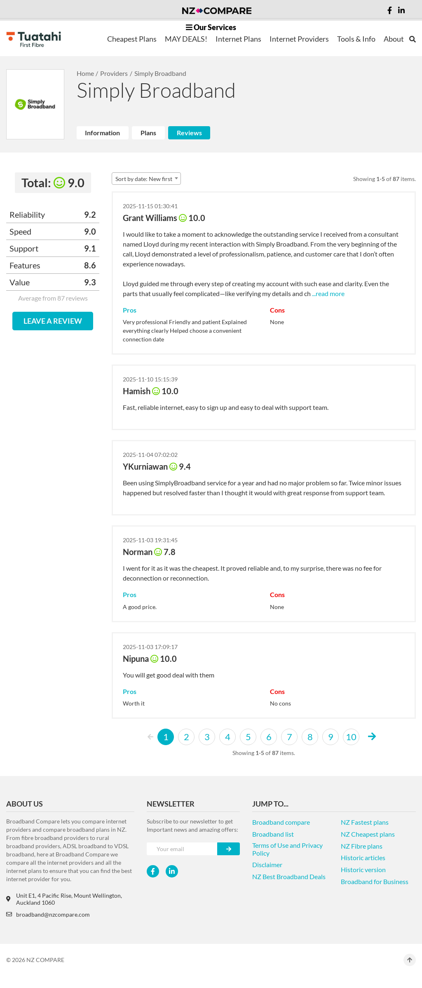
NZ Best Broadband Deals (289, 876)
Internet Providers (299, 38)
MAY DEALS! (186, 38)
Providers (114, 73)
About (394, 38)
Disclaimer (267, 864)
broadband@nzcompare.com (48, 914)
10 (351, 736)
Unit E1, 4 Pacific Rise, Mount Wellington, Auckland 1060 (64, 899)
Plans (148, 132)
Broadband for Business (374, 881)
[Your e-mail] (182, 848)
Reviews (189, 132)
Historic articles (363, 857)
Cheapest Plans (132, 38)
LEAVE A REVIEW (52, 320)
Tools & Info (356, 38)
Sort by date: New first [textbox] (143, 178)
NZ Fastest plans (365, 822)
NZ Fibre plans (361, 846)
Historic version (363, 869)
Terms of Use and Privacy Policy (287, 849)
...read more (328, 293)
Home (85, 73)
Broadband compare (281, 822)
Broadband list (273, 834)
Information (102, 132)
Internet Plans (238, 38)
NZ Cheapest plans (368, 834)
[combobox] (146, 178)
